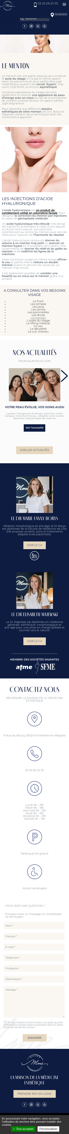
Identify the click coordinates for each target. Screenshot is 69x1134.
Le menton (38, 318)
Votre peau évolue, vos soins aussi (34, 407)
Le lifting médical (38, 323)
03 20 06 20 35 (48, 3)
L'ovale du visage (38, 320)
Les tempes (38, 304)
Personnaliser (48, 1129)
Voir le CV (34, 550)
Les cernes (38, 309)
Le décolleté (38, 329)
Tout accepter (23, 1129)
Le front (38, 301)
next (64, 376)
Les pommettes (38, 312)
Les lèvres (38, 315)
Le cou (38, 326)
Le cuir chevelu (38, 331)
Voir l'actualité (34, 428)
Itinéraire (61, 14)
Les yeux (38, 307)
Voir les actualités (34, 455)
